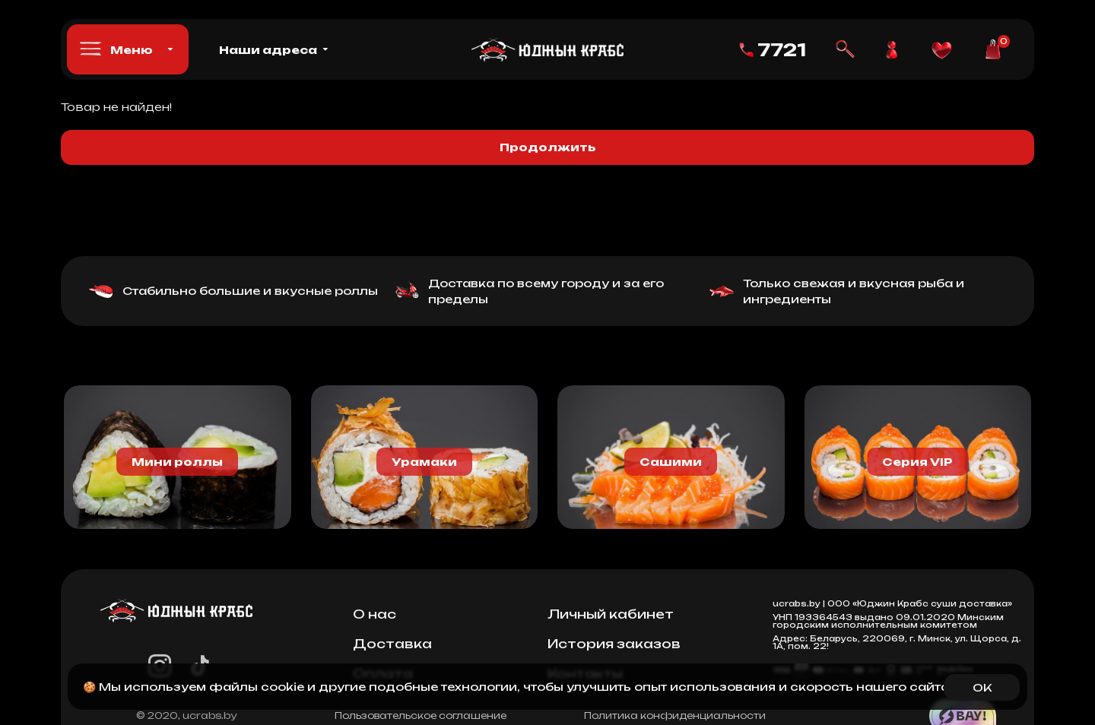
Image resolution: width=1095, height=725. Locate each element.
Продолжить (547, 147)
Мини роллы (177, 461)
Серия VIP (917, 461)
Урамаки (424, 461)
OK (982, 687)
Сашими (671, 461)
